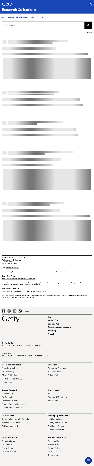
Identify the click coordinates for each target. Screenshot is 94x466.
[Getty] (8, 4)
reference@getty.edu (12, 267)
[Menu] (88, 460)
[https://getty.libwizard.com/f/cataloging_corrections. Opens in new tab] (19, 278)
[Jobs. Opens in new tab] (50, 393)
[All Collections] (21, 17)
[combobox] (43, 25)
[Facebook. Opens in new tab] (3, 311)
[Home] (3, 17)
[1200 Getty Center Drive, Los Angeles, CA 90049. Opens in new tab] (23, 345)
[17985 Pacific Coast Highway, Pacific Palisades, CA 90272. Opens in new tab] (27, 355)
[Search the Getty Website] (91, 4)
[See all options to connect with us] (26, 311)
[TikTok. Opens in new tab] (20, 311)
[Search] (11, 17)
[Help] (32, 17)
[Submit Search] (88, 25)
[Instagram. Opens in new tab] (14, 311)
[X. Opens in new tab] (9, 311)
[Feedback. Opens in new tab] (39, 17)
